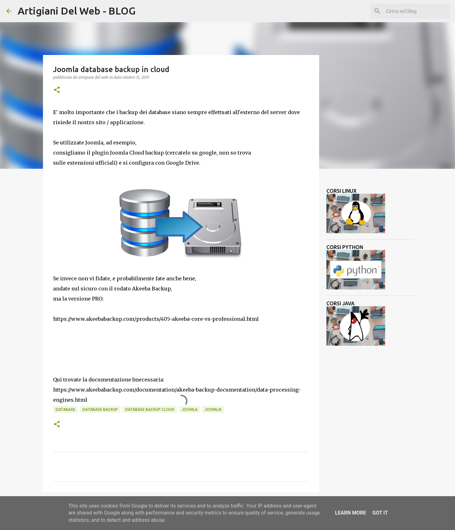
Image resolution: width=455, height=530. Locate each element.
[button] (57, 90)
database (65, 409)
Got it (380, 513)
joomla (189, 409)
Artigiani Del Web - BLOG (77, 10)
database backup (100, 409)
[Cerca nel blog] (417, 11)
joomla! (213, 409)
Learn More (350, 513)
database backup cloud (149, 409)
